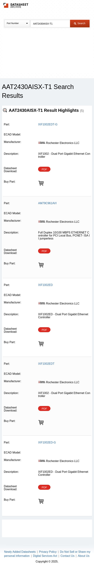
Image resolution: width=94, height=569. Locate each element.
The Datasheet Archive (16, 5)
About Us (83, 555)
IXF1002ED (45, 284)
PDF (44, 169)
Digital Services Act (45, 555)
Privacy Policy (48, 551)
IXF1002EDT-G (47, 124)
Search (79, 23)
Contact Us (67, 555)
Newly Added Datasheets (20, 551)
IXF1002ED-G (47, 442)
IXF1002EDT (46, 363)
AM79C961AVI (47, 203)
